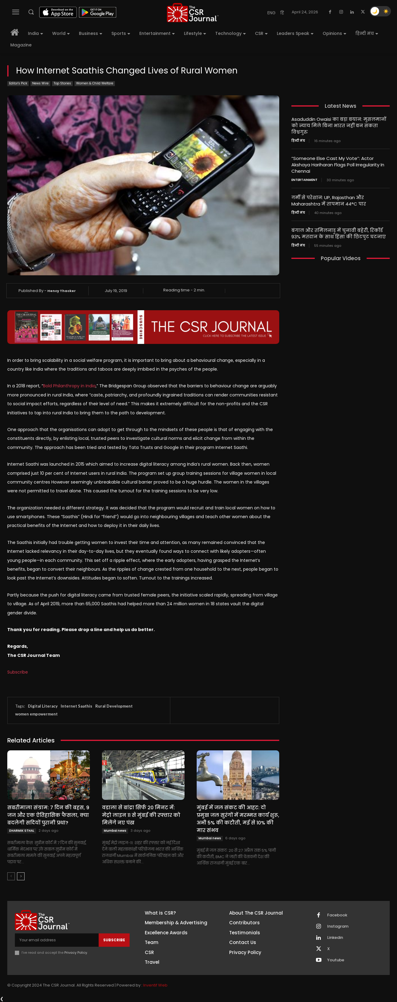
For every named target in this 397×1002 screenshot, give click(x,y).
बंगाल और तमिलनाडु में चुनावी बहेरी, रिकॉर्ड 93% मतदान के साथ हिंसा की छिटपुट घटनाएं (338, 233)
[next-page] (21, 876)
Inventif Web (155, 985)
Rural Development (114, 706)
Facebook (337, 915)
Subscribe (17, 672)
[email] (57, 940)
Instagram (337, 926)
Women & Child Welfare (94, 83)
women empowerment (36, 714)
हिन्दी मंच (298, 141)
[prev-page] (11, 876)
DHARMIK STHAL (21, 830)
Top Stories (62, 83)
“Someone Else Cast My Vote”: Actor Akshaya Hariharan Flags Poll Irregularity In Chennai (337, 164)
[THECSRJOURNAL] (192, 12)
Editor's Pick (18, 83)
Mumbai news (115, 830)
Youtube (335, 960)
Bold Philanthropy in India (69, 386)
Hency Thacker (61, 290)
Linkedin (335, 937)
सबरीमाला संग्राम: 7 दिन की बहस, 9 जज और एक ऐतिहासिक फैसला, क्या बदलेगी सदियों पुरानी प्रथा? (48, 815)
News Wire (40, 83)
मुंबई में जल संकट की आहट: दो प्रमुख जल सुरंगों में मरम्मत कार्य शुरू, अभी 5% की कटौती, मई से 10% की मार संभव (238, 819)
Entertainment (304, 180)
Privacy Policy (75, 952)
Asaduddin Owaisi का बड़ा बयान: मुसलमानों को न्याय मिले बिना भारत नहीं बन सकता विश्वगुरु (338, 125)
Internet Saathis (76, 706)
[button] (31, 12)
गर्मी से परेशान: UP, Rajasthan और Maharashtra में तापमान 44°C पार (328, 200)
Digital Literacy (43, 706)
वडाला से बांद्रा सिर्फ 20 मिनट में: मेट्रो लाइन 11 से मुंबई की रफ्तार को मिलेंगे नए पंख (141, 815)
